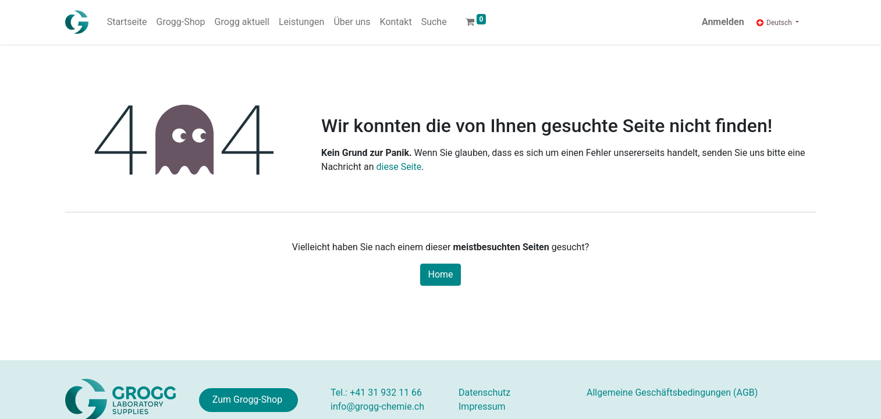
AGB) (672, 392)
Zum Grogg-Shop (248, 399)
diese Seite (399, 166)
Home (440, 274)
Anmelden (723, 21)
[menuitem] (127, 22)
